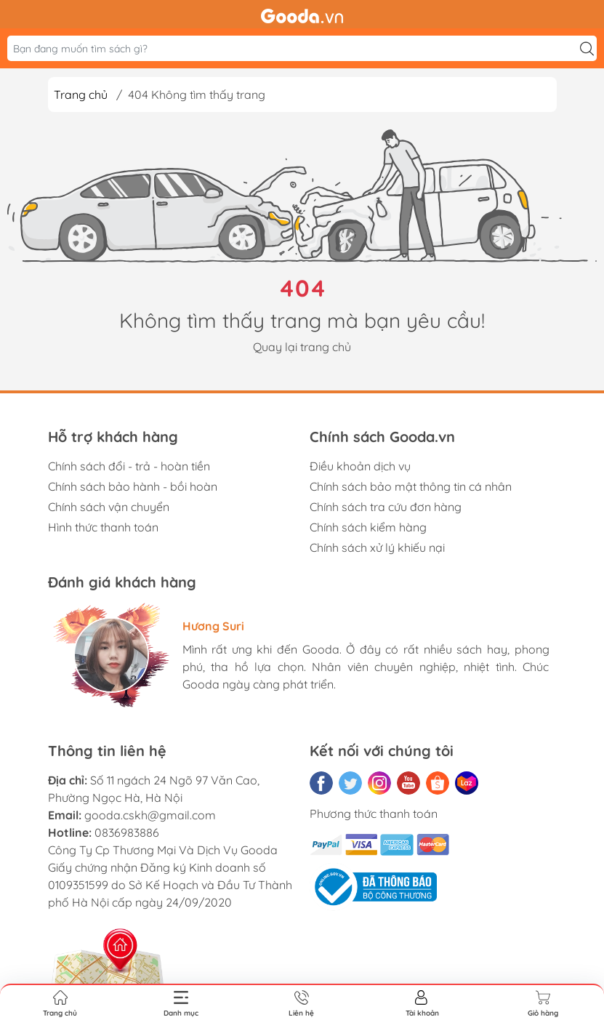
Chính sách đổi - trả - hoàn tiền (129, 466)
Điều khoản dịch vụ (360, 466)
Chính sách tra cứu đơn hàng (386, 506)
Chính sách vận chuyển (108, 506)
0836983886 (126, 832)
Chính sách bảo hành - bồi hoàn (132, 486)
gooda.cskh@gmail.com (150, 815)
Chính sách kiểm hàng (368, 527)
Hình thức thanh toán (103, 527)
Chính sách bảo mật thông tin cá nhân (411, 486)
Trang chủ (81, 94)
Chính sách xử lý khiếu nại (377, 547)
